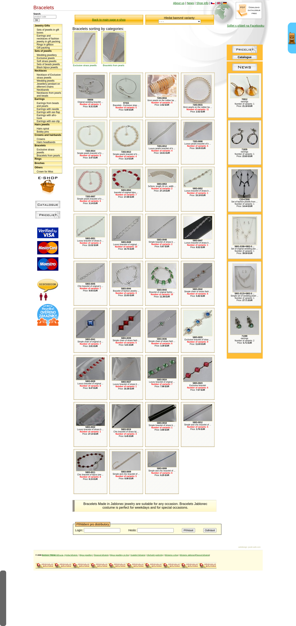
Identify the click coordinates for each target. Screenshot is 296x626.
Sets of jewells (43, 51)
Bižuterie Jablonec (187, 555)
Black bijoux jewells (47, 67)
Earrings (40, 99)
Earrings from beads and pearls (48, 104)
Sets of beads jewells (48, 64)
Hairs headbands (46, 142)
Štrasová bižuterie (101, 555)
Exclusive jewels (46, 58)
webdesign (242, 547)
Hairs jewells (42, 124)
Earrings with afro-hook (47, 117)
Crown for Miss (45, 171)
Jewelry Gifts (42, 25)
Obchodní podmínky (155, 555)
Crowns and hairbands (48, 135)
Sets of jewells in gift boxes (48, 31)
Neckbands (43, 89)
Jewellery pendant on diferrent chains (48, 85)
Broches (40, 163)
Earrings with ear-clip (48, 121)
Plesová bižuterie (202, 555)
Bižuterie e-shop (171, 555)
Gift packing (43, 47)
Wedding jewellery (47, 55)
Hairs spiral (43, 128)
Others (39, 167)
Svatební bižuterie (138, 555)
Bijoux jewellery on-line (119, 555)
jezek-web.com (254, 547)
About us (178, 3)
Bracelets (40, 145)
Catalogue (245, 57)
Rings (38, 158)
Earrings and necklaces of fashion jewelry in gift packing (48, 38)
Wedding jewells (46, 80)
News (190, 3)
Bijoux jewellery (86, 555)
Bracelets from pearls (48, 155)
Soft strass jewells (47, 61)
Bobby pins (43, 131)
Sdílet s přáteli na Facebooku (245, 25)
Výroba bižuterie (71, 555)
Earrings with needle (48, 109)
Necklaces (41, 70)
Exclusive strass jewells (45, 151)
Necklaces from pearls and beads (49, 94)
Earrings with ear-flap (48, 112)
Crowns (41, 139)
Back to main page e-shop (109, 19)
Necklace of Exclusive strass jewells (49, 76)
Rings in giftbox (45, 44)
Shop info (202, 3)
